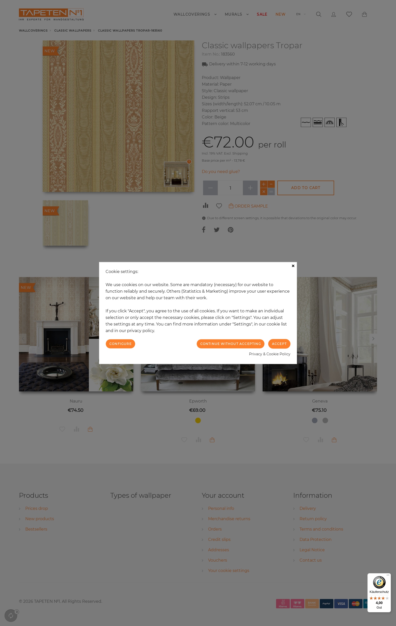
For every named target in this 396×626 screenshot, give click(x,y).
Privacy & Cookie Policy (269, 354)
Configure (120, 343)
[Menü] (388, 576)
